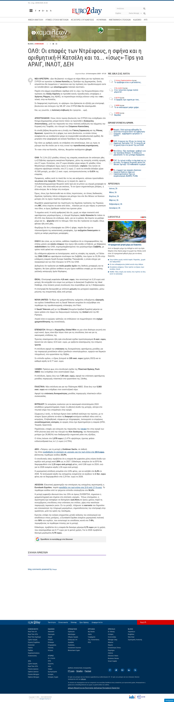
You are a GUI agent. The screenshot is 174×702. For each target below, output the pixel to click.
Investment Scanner (74, 648)
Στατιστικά (31, 645)
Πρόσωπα (71, 631)
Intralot (84, 429)
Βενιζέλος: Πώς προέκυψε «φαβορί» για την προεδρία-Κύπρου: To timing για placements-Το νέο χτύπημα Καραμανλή (127, 153)
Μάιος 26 (113, 192)
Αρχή (142, 622)
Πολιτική (50, 648)
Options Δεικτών (33, 672)
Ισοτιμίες (50, 674)
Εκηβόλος (131, 634)
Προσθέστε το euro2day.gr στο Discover (54, 539)
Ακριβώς (116, 114)
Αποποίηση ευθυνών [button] (114, 29)
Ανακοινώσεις (32, 656)
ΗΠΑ (49, 661)
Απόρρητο (169, 701)
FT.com (71, 671)
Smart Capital (112, 661)
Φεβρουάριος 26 (115, 204)
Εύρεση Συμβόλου (34, 642)
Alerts (90, 634)
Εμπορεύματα (52, 672)
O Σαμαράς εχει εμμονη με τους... (124, 99)
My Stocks (91, 631)
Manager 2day (112, 640)
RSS (89, 642)
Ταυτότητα (52, 622)
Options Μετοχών (33, 677)
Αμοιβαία (71, 642)
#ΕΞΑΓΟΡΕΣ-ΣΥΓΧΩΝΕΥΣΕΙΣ (82, 20)
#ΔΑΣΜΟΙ (137, 20)
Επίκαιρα (51, 642)
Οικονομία (51, 634)
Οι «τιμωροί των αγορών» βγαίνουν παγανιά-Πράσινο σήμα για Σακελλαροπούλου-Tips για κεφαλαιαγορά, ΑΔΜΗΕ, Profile (124, 173)
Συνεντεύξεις (112, 637)
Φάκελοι (110, 642)
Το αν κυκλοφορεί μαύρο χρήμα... (124, 106)
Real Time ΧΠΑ (33, 634)
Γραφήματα (91, 637)
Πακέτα (30, 648)
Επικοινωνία (63, 622)
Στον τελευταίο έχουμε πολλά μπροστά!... (127, 90)
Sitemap (74, 622)
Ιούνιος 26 (113, 189)
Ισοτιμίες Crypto (53, 677)
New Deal (131, 637)
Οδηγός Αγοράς (73, 637)
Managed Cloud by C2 (45, 698)
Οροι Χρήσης (84, 622)
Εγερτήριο (111, 650)
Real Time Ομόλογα (34, 637)
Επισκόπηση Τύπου (114, 648)
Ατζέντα (110, 653)
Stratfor (79, 671)
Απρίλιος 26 (114, 196)
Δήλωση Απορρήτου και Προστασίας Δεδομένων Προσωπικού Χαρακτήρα (93, 688)
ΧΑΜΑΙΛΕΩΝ (39, 44)
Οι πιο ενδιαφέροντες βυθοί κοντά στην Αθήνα (126, 264)
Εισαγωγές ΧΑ (72, 640)
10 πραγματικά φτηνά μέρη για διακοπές (124, 245)
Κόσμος (50, 640)
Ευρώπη (51, 664)
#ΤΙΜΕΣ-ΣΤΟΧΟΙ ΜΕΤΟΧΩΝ (56, 20)
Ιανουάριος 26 (114, 208)
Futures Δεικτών (33, 669)
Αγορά (50, 637)
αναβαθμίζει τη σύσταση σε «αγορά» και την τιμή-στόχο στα (73, 452)
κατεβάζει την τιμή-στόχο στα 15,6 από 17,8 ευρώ (80, 487)
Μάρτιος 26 (113, 200)
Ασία (49, 666)
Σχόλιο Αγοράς (32, 640)
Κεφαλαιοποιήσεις (34, 653)
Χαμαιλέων (131, 631)
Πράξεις (30, 650)
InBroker (83, 679)
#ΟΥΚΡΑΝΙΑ (101, 20)
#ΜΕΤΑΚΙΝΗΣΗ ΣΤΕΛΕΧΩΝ (120, 20)
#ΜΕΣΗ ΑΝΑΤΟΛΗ (35, 20)
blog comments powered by (42, 569)
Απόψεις (110, 634)
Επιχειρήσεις (52, 645)
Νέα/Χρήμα (71, 634)
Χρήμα (50, 669)
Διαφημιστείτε (97, 622)
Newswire (51, 631)
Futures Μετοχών (33, 674)
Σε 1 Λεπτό (51, 658)
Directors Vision (113, 656)
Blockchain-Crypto (74, 650)
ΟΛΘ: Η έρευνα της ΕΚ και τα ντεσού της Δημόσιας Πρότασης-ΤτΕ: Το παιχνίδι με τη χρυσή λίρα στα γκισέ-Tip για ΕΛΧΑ (126, 143)
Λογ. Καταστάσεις (93, 640)
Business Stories (113, 658)
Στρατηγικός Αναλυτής (135, 640)
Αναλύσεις (71, 645)
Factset (88, 671)
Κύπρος (50, 650)
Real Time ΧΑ (32, 631)
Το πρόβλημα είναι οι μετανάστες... (125, 81)
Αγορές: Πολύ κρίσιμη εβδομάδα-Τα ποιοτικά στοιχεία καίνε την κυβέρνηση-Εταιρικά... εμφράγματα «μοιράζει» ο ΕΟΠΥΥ (126, 133)
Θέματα (110, 645)
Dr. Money (111, 631)
